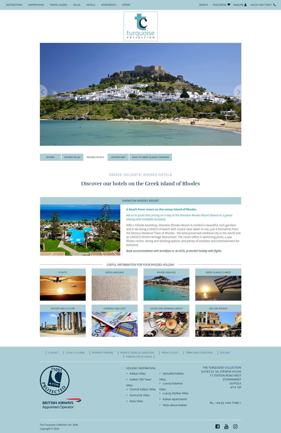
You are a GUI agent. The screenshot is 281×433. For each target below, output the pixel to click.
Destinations (14, 5)
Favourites (220, 5)
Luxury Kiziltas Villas (175, 393)
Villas (77, 5)
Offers (126, 5)
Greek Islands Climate (218, 272)
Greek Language (114, 272)
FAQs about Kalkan (175, 405)
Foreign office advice (139, 356)
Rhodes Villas (73, 157)
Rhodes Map (118, 157)
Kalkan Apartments (175, 399)
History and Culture (63, 308)
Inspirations (36, 5)
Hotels (90, 5)
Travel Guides (58, 5)
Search (203, 5)
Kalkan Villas (138, 373)
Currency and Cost (114, 308)
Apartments (108, 5)
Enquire (238, 5)
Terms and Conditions (199, 352)
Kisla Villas (136, 401)
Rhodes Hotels (95, 157)
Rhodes (50, 157)
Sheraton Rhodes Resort (140, 200)
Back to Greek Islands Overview (150, 157)
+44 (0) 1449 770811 (261, 5)
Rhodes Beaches (166, 272)
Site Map (225, 352)
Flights (62, 272)
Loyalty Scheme (75, 352)
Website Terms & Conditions (137, 352)
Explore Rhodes (218, 308)
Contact (53, 352)
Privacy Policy (170, 352)
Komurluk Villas (140, 395)
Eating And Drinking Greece (166, 308)
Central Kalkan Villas (143, 389)
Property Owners (102, 352)
